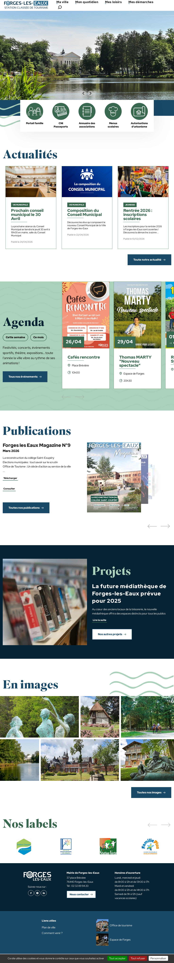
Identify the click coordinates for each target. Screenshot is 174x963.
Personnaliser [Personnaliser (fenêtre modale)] (158, 958)
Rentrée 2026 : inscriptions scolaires (137, 214)
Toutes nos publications (24, 508)
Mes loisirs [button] (113, 2)
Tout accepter (117, 958)
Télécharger (10, 478)
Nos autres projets (110, 634)
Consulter (9, 488)
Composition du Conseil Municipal (84, 212)
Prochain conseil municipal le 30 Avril (27, 214)
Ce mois (38, 337)
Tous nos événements (23, 376)
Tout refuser (138, 958)
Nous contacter (79, 894)
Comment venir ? (52, 933)
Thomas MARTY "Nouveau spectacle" (135, 361)
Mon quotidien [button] (86, 2)
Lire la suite (99, 620)
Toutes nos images (149, 792)
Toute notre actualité (147, 259)
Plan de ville (48, 927)
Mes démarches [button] (140, 2)
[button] (152, 526)
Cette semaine (15, 337)
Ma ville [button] (62, 2)
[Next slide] (90, 93)
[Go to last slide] (83, 93)
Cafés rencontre (84, 357)
